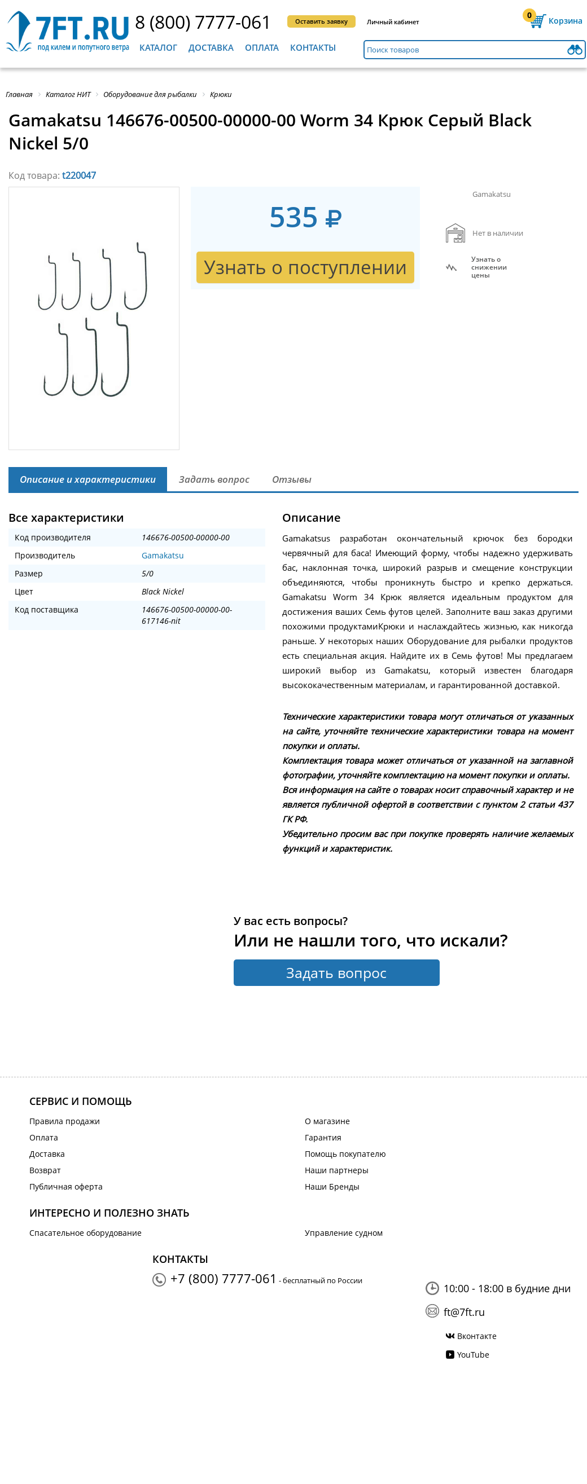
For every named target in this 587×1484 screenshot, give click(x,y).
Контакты (313, 47)
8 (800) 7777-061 (203, 22)
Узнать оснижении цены (489, 267)
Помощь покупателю (345, 1153)
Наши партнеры (337, 1170)
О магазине (327, 1121)
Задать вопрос (336, 972)
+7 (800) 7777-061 (223, 1278)
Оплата (262, 47)
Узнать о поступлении (305, 267)
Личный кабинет (393, 21)
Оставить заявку (321, 21)
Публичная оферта (66, 1186)
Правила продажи (64, 1121)
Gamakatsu (163, 555)
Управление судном (344, 1232)
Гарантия (323, 1137)
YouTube (473, 1354)
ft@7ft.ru (464, 1311)
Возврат (45, 1170)
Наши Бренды (332, 1186)
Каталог (158, 47)
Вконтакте (477, 1336)
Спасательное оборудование (85, 1232)
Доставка (211, 47)
